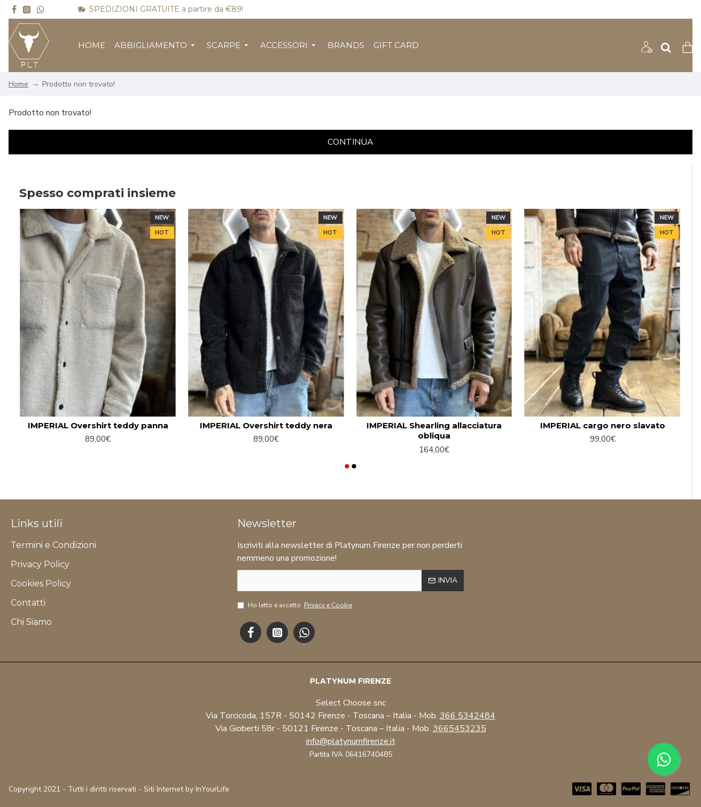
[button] (347, 466)
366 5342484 (467, 716)
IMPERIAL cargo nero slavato (602, 425)
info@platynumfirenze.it (350, 741)
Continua (350, 142)
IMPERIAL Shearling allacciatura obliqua (434, 430)
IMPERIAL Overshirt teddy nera (266, 425)
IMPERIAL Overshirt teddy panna (98, 425)
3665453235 (459, 728)
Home (18, 84)
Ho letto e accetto (295, 605)
